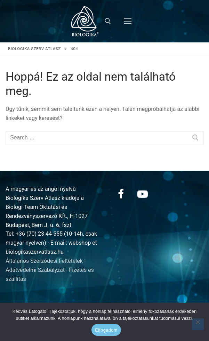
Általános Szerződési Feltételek (44, 261)
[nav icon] (127, 21)
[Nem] (198, 324)
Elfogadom (106, 330)
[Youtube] (142, 194)
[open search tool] (108, 21)
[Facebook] (121, 194)
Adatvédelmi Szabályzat (35, 270)
